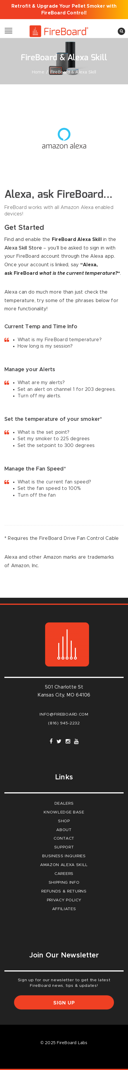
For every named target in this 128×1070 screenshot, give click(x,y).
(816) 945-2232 (64, 723)
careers (64, 874)
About (63, 830)
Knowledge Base (64, 812)
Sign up (64, 1003)
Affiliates (64, 909)
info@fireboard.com (64, 714)
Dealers (64, 803)
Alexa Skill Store (23, 248)
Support (64, 847)
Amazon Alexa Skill (64, 865)
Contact (64, 838)
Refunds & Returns (64, 891)
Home (38, 72)
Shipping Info (64, 882)
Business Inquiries (64, 856)
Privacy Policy (64, 900)
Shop (64, 821)
